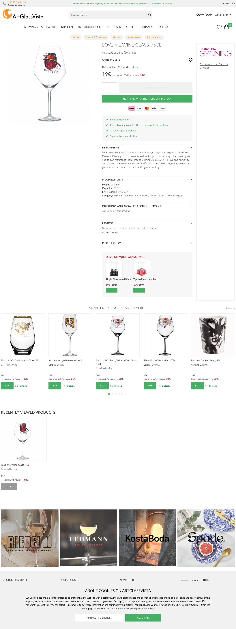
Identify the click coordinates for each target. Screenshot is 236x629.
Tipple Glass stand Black (118, 279)
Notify (9, 486)
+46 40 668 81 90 (17, 2)
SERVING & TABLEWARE (40, 27)
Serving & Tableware (125, 195)
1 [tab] (109, 396)
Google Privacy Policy (142, 608)
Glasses (143, 195)
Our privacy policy (120, 608)
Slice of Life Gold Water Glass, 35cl (20, 360)
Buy (7, 385)
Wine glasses (157, 195)
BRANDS (147, 27)
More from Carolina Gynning (118, 308)
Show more (231, 308)
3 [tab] (116, 396)
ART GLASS (114, 27)
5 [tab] (122, 396)
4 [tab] (119, 396)
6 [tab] (125, 396)
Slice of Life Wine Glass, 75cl (160, 360)
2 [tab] (112, 396)
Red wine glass (175, 195)
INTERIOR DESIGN (89, 27)
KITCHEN (67, 27)
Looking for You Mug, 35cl (206, 360)
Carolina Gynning (123, 52)
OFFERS (163, 27)
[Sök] (108, 15)
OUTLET (131, 27)
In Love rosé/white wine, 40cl (65, 360)
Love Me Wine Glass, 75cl (15, 464)
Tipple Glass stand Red (145, 279)
